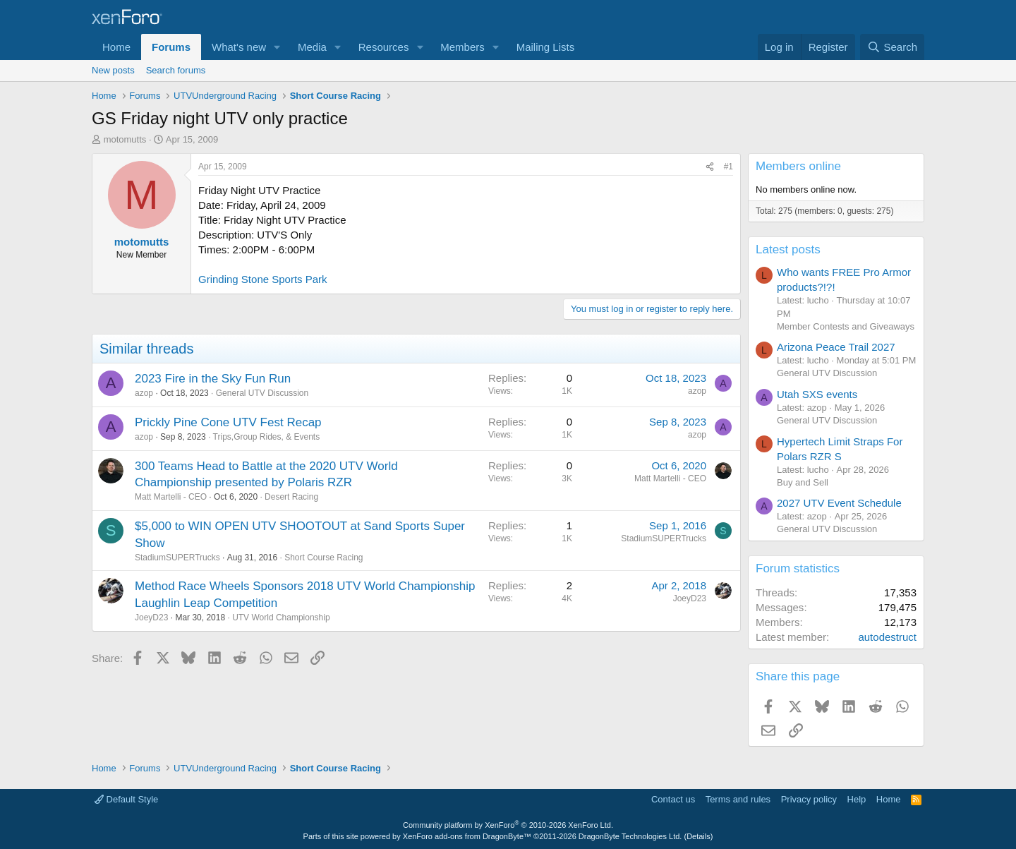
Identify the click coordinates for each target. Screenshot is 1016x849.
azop (144, 393)
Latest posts (788, 249)
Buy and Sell (802, 482)
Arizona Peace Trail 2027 (836, 347)
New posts (113, 70)
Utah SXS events (817, 394)
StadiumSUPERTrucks (177, 557)
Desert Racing (291, 497)
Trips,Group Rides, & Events (266, 437)
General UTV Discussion (262, 393)
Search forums (176, 70)
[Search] (892, 47)
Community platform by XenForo (508, 825)
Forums (171, 47)
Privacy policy (809, 799)
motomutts (125, 139)
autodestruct (887, 637)
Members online (798, 166)
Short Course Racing (323, 557)
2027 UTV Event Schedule (839, 503)
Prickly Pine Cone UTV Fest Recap (228, 422)
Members (462, 47)
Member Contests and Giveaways (845, 326)
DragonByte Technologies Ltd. (630, 836)
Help (856, 799)
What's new (239, 47)
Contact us (673, 799)
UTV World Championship (281, 617)
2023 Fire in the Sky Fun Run (213, 378)
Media (312, 47)
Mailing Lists (545, 47)
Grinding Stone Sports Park (262, 279)
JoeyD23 (151, 617)
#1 (728, 166)
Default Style (126, 799)
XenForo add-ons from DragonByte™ (467, 836)
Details (698, 836)
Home (116, 47)
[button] (277, 47)
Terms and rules (738, 799)
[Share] (710, 167)
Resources (383, 47)
